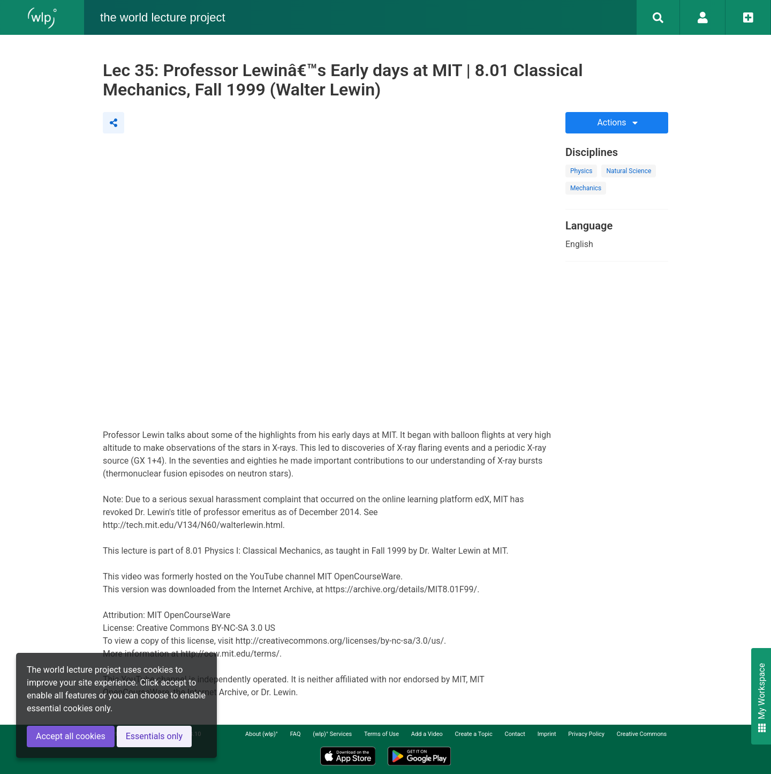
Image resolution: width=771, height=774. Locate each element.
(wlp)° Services (332, 734)
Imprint (547, 734)
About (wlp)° (261, 734)
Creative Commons (642, 734)
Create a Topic (474, 734)
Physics (581, 171)
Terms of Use (381, 734)
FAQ (295, 734)
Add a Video (427, 734)
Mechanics (585, 188)
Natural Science (628, 171)
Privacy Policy (586, 734)
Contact (515, 734)
